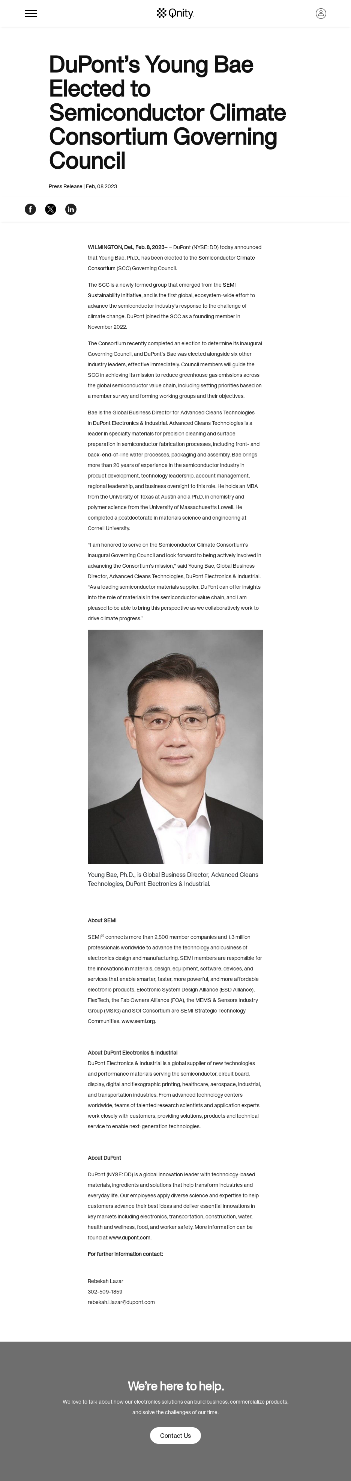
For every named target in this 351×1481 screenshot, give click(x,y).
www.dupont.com (129, 1238)
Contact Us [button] (175, 1435)
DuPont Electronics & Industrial (130, 423)
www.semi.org (138, 1021)
